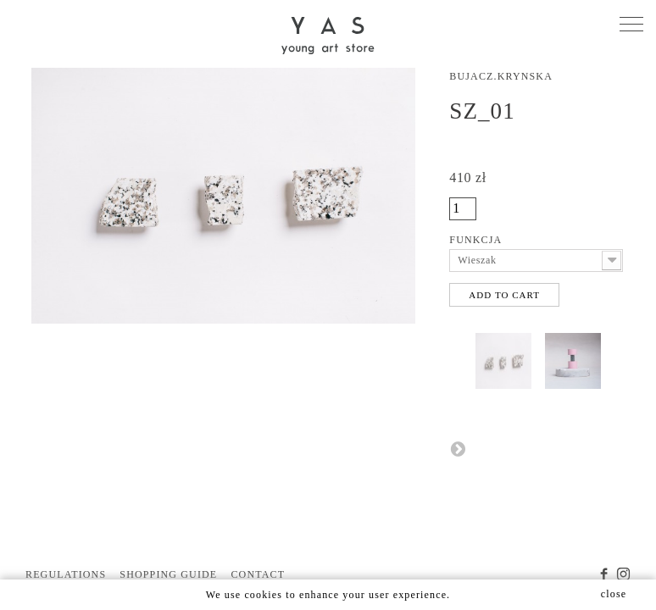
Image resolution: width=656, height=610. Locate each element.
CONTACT (258, 574)
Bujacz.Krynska (501, 76)
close (613, 594)
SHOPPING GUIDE (168, 574)
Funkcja (476, 240)
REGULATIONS (65, 574)
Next (457, 448)
